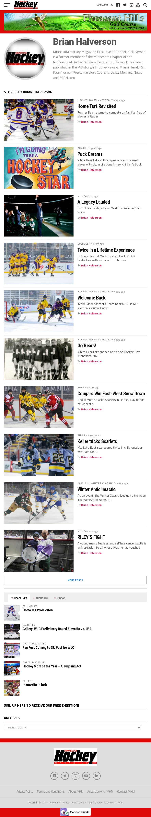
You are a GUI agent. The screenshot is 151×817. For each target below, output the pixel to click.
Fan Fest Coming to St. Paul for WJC (48, 647)
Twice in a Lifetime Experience (106, 250)
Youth (82, 148)
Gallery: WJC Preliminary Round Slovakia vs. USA (57, 629)
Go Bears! (86, 345)
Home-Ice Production (38, 610)
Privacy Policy (25, 791)
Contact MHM (126, 791)
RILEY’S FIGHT (91, 537)
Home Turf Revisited (96, 106)
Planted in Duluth (35, 685)
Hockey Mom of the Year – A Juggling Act (52, 666)
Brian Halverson (91, 122)
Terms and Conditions (51, 791)
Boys (80, 387)
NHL (80, 196)
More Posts (75, 580)
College (83, 244)
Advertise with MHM (100, 791)
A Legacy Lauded (93, 202)
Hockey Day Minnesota (93, 100)
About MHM (76, 791)
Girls (81, 435)
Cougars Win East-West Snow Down (111, 393)
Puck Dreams (89, 154)
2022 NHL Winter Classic (95, 483)
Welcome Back (91, 297)
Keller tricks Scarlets (97, 441)
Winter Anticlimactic (96, 489)
